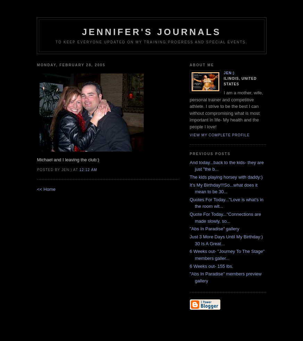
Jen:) (229, 73)
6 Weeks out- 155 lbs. (212, 266)
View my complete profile (220, 135)
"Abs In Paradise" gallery (214, 228)
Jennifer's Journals (151, 32)
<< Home (46, 189)
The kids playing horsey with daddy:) (226, 177)
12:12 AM (88, 170)
